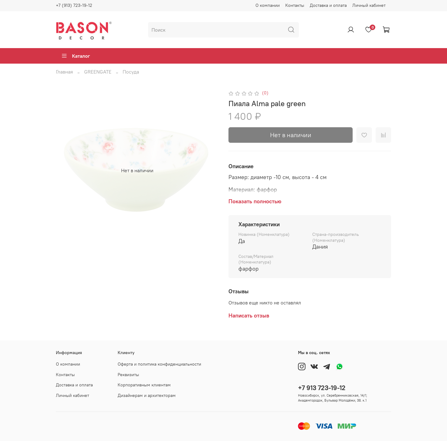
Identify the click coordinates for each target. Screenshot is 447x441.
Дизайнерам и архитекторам (147, 395)
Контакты (294, 5)
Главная (64, 72)
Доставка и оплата (328, 5)
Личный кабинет (369, 5)
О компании (267, 5)
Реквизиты (128, 374)
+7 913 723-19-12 (321, 388)
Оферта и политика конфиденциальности (159, 364)
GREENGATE (97, 72)
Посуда (131, 72)
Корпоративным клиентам (144, 385)
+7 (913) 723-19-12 (74, 5)
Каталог (75, 56)
